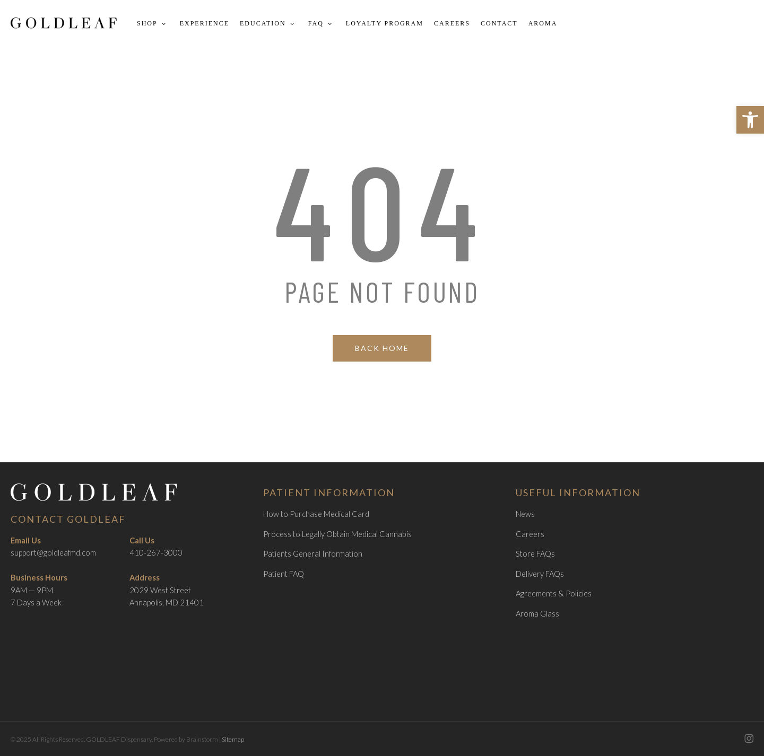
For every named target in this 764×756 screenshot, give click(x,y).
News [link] (525, 513)
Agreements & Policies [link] (554, 593)
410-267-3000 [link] (156, 552)
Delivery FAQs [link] (540, 573)
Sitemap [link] (233, 739)
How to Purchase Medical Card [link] (316, 513)
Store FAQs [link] (535, 553)
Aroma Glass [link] (537, 613)
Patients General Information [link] (312, 553)
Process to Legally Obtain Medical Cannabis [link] (337, 534)
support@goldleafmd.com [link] (53, 552)
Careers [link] (530, 534)
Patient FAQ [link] (283, 573)
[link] (750, 120)
